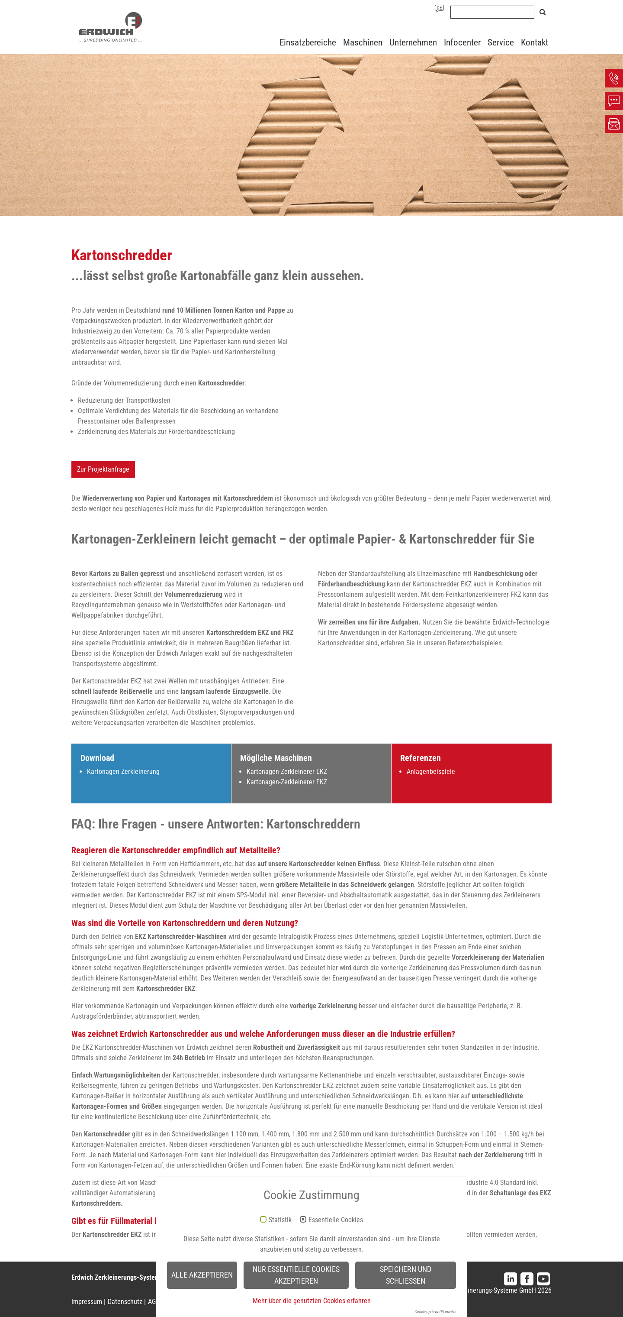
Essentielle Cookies (335, 1220)
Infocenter (462, 42)
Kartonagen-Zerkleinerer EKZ (287, 771)
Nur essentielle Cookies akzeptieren (296, 1275)
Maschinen (362, 42)
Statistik (280, 1220)
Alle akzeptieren (202, 1275)
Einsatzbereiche (307, 42)
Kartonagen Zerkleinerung (123, 771)
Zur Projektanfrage (103, 469)
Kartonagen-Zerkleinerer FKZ (287, 782)
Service (501, 42)
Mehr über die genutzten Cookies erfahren (312, 1301)
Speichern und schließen (405, 1275)
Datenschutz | (127, 1302)
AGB (154, 1302)
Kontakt (534, 42)
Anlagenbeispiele (431, 771)
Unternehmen (413, 42)
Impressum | (88, 1302)
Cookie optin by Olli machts (435, 1312)
